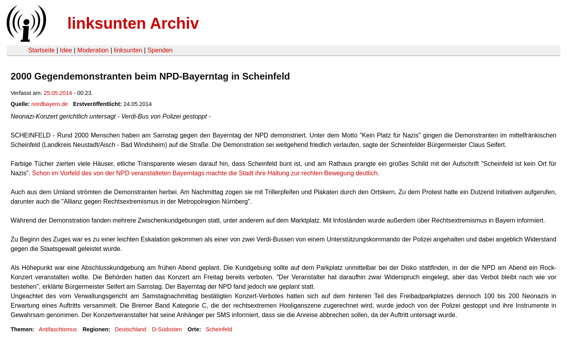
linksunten (128, 50)
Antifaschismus (58, 329)
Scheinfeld (219, 329)
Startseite (41, 50)
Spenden (159, 50)
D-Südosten (167, 329)
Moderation (93, 50)
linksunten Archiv (133, 23)
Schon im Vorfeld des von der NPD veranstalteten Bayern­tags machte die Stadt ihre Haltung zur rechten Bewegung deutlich (205, 173)
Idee (66, 50)
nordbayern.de (50, 104)
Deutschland (130, 329)
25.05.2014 (58, 93)
